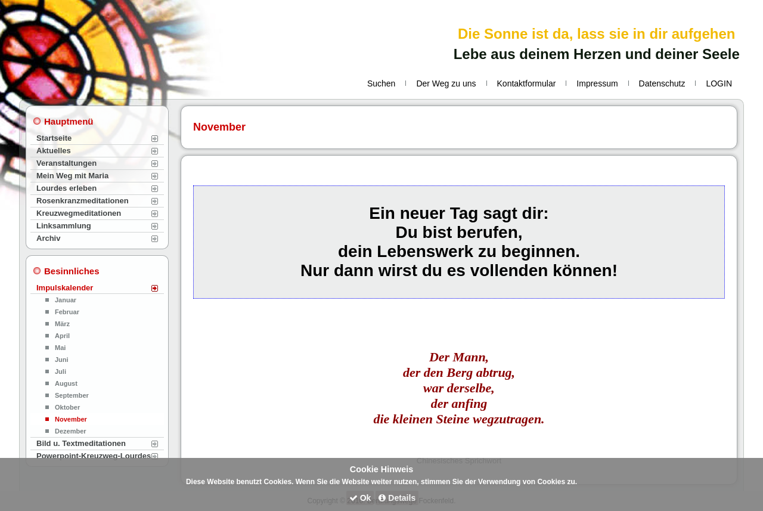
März (62, 323)
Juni (62, 359)
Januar (65, 299)
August (66, 383)
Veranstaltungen (66, 163)
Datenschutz (662, 83)
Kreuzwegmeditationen (78, 213)
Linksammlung (63, 225)
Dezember (70, 431)
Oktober (67, 407)
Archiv (48, 238)
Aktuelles (53, 150)
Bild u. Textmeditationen (81, 443)
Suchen (381, 83)
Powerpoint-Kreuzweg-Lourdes (93, 455)
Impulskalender (64, 287)
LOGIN (719, 83)
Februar (67, 311)
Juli (60, 371)
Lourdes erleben (66, 188)
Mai (60, 347)
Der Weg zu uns (446, 83)
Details (397, 498)
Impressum (597, 83)
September (72, 395)
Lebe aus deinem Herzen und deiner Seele (597, 54)
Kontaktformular (526, 83)
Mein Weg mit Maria (72, 175)
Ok (360, 498)
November (71, 419)
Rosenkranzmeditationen (82, 200)
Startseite (54, 138)
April (62, 335)
